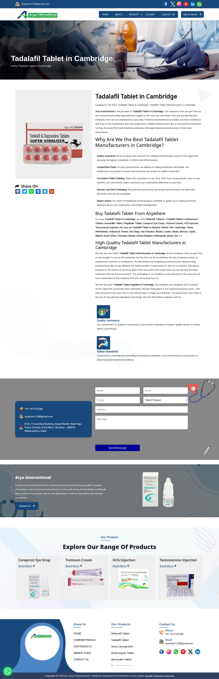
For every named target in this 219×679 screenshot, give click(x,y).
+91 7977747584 (34, 409)
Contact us (168, 14)
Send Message (117, 448)
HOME (105, 14)
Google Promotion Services (159, 675)
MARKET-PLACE (82, 653)
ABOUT (118, 14)
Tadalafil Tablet (120, 640)
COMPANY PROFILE (85, 640)
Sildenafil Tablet (120, 633)
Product (134, 14)
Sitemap (150, 14)
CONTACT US (81, 659)
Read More (26, 566)
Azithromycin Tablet (122, 653)
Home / (15, 66)
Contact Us (27, 505)
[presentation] (117, 439)
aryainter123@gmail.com (35, 3)
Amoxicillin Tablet (121, 659)
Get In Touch (192, 14)
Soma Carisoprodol (122, 646)
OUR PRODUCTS (83, 646)
